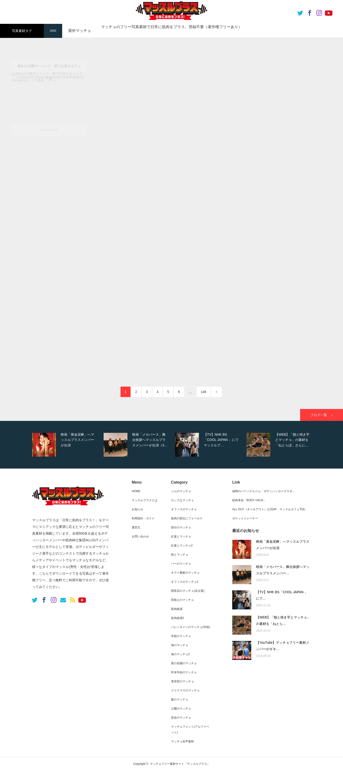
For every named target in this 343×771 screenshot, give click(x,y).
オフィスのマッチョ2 (184, 581)
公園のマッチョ (181, 708)
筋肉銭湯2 (177, 618)
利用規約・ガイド (143, 518)
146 (203, 392)
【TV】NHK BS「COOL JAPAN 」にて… (282, 595)
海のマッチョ (179, 645)
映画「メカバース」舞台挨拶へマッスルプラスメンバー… (282, 570)
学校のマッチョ (181, 636)
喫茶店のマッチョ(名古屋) (187, 590)
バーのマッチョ (181, 563)
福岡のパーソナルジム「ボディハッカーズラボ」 (263, 491)
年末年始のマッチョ (184, 672)
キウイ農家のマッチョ (185, 572)
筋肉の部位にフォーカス (186, 518)
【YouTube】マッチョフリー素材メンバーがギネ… (282, 646)
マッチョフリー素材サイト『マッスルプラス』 (180, 764)
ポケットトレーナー (245, 518)
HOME (136, 491)
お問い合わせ (140, 536)
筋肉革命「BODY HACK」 (249, 500)
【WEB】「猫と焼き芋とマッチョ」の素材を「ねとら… (283, 620)
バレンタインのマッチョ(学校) (190, 627)
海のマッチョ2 (180, 654)
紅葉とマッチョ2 (182, 545)
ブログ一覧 (318, 415)
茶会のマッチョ (181, 717)
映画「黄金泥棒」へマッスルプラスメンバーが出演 (282, 545)
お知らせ (137, 509)
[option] (66, 445)
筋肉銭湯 (176, 609)
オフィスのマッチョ (184, 509)
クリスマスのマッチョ (185, 690)
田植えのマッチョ (182, 600)
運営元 (136, 527)
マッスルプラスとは (144, 500)
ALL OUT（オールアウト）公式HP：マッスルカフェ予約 (268, 509)
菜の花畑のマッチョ (184, 663)
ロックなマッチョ (182, 500)
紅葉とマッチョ (181, 536)
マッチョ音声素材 (182, 741)
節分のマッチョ (181, 527)
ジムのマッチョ (181, 491)
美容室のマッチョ (182, 681)
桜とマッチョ (179, 554)
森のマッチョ (179, 699)
